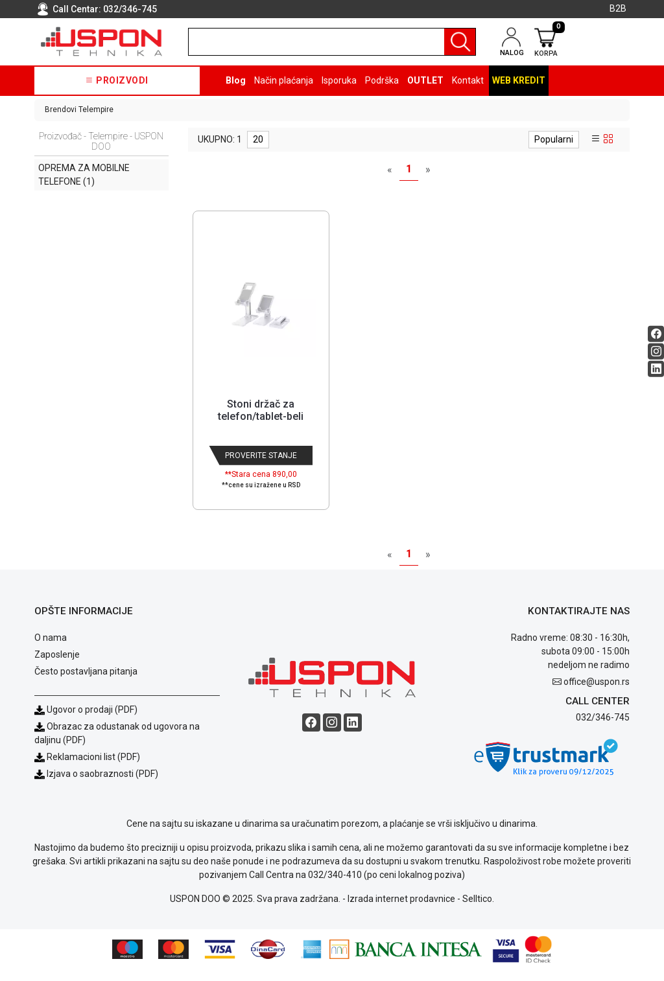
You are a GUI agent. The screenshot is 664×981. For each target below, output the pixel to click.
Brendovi (61, 109)
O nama (50, 649)
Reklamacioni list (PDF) (87, 768)
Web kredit (518, 80)
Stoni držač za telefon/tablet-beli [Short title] (260, 410)
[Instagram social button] (656, 351)
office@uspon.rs (596, 693)
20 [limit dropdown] (258, 139)
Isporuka (339, 80)
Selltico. (478, 910)
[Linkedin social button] (656, 369)
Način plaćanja (283, 80)
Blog (236, 80)
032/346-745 (130, 9)
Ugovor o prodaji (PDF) (85, 721)
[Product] (260, 302)
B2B (618, 8)
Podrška (382, 80)
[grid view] (608, 139)
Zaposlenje (57, 666)
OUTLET (425, 80)
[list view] (596, 139)
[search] (332, 42)
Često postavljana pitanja (85, 683)
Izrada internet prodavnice (401, 910)
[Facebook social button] (656, 334)
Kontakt (468, 80)
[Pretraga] (459, 42)
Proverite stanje (261, 455)
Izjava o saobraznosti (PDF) (102, 785)
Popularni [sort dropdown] (553, 139)
